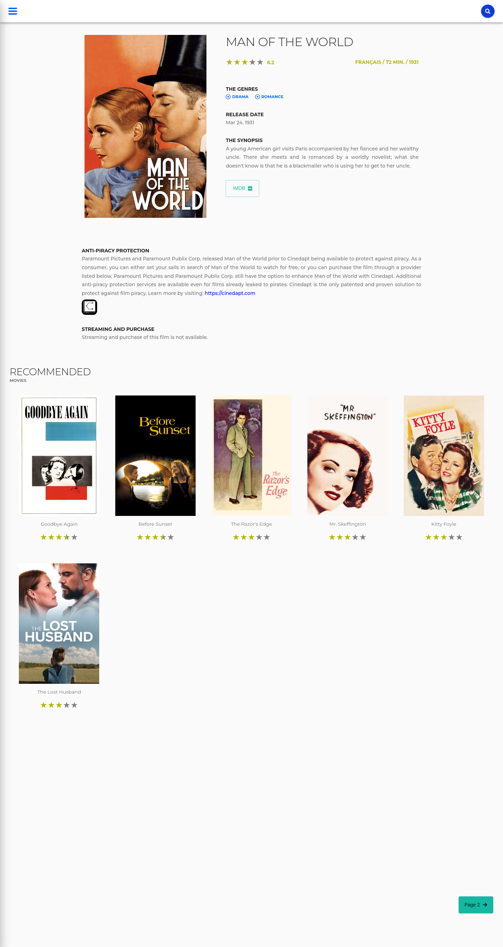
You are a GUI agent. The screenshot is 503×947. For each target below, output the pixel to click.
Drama (237, 96)
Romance (269, 96)
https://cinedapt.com (230, 293)
